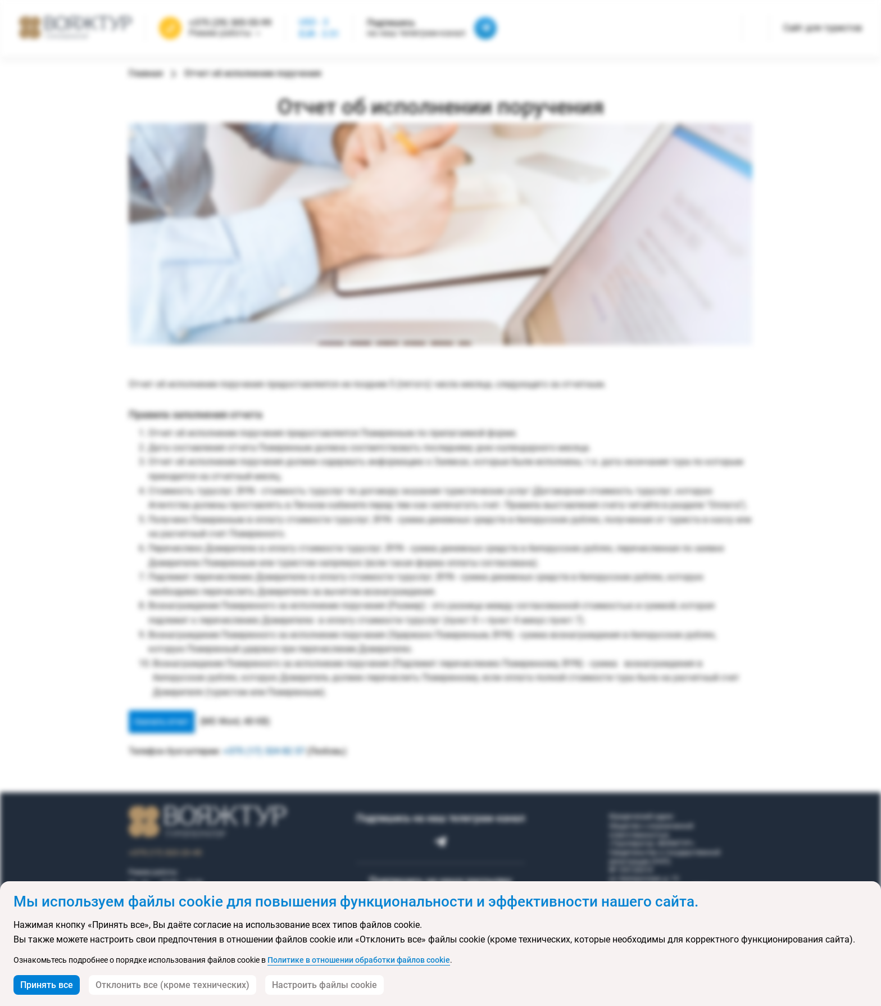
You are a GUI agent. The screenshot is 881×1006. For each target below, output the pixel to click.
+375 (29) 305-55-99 (230, 23)
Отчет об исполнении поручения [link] (252, 73)
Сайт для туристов (822, 27)
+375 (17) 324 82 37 (264, 751)
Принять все (46, 985)
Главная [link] (146, 73)
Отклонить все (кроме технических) (172, 985)
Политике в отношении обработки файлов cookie (358, 959)
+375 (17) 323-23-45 (165, 852)
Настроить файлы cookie (324, 985)
